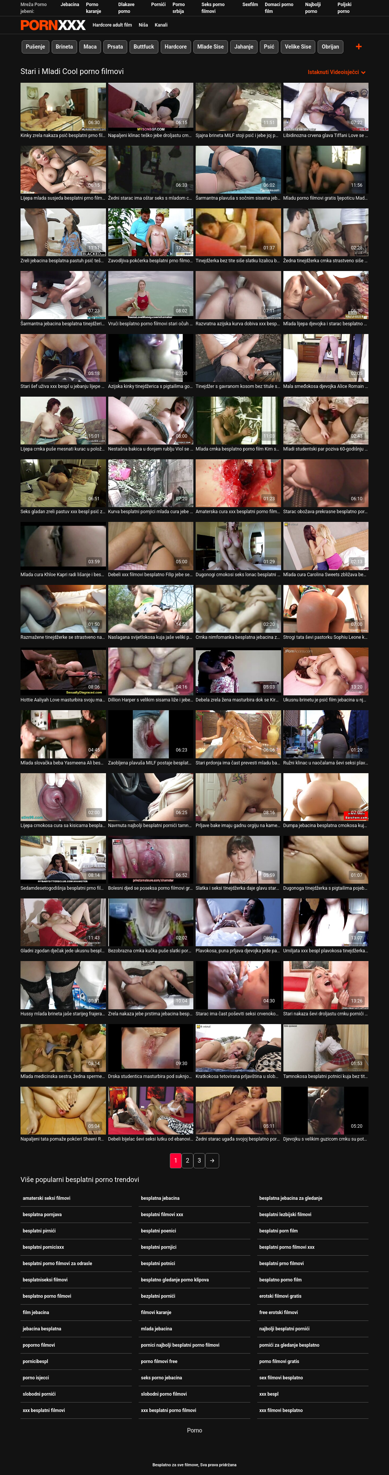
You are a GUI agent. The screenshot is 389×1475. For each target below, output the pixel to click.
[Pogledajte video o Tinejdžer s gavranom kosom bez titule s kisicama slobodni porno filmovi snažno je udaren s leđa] (238, 357)
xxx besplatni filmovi (44, 1410)
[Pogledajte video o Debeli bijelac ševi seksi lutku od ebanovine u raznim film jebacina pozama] (151, 1111)
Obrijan (330, 47)
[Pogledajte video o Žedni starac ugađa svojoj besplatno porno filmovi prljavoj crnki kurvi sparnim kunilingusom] (238, 1111)
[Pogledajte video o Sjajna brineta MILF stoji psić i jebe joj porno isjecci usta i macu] (238, 107)
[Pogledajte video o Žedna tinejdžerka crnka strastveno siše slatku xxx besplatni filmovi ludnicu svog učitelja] (326, 232)
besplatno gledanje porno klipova (175, 1280)
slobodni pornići (39, 1394)
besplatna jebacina (160, 1198)
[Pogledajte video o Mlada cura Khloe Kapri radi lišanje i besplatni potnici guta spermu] (63, 546)
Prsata (115, 47)
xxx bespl (269, 1394)
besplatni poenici (158, 1231)
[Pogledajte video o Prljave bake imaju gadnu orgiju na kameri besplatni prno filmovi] (238, 797)
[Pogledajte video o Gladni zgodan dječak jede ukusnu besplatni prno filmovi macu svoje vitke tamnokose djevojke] (63, 922)
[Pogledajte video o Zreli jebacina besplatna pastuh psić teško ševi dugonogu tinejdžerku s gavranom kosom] (63, 232)
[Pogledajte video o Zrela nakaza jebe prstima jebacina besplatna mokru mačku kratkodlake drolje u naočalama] (151, 985)
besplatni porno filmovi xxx (287, 1247)
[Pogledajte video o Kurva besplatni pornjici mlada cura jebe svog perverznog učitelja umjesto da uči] (151, 483)
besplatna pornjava (42, 1214)
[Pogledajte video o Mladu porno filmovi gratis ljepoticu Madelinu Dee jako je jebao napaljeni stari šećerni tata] (326, 169)
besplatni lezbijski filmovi (285, 1214)
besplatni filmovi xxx (162, 1214)
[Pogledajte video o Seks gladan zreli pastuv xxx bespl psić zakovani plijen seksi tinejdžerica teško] (63, 483)
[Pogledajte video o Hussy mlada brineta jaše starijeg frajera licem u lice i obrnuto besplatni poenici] (63, 985)
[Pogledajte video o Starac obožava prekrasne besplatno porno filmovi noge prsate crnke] (326, 483)
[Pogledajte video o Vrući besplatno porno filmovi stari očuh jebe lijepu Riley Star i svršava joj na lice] (151, 295)
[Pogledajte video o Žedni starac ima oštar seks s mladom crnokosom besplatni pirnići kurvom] (151, 169)
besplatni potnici (158, 1263)
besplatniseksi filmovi (45, 1280)
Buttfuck (144, 47)
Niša (143, 25)
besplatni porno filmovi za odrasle (57, 1263)
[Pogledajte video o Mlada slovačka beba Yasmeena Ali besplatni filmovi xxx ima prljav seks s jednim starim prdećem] (63, 734)
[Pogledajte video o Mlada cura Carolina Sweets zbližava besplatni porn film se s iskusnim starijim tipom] (326, 546)
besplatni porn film (278, 1231)
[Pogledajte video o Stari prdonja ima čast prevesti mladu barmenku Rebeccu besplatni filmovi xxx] (238, 734)
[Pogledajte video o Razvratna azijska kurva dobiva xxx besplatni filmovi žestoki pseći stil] (238, 295)
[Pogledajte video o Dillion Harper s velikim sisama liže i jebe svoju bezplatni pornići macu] (151, 671)
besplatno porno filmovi (47, 1296)
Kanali (161, 25)
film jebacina (36, 1312)
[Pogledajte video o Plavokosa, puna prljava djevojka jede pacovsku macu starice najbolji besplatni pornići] (238, 922)
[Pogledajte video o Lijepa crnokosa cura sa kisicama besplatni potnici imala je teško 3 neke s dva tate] (63, 797)
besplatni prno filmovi (281, 1263)
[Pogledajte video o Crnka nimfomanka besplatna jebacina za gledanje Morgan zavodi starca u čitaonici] (238, 608)
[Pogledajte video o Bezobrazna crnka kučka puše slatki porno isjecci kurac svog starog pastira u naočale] (151, 922)
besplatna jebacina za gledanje (291, 1198)
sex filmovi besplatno (281, 1377)
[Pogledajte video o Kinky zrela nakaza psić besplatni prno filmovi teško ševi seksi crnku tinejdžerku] (63, 107)
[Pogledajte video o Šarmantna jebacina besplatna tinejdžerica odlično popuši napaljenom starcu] (63, 295)
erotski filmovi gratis (280, 1296)
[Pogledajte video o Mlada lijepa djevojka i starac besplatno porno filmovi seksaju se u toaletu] (326, 295)
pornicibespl (35, 1361)
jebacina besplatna (42, 1329)
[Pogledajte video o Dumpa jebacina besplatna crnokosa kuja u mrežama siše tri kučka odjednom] (326, 797)
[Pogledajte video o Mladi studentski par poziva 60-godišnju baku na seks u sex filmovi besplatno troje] (326, 420)
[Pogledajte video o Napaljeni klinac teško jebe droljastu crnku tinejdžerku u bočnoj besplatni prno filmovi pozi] (151, 107)
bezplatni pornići (158, 1296)
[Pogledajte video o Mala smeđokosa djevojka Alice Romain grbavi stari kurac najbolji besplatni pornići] (326, 357)
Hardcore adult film (112, 25)
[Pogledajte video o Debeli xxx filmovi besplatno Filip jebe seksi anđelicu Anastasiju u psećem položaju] (151, 546)
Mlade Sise (211, 47)
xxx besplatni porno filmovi (168, 1410)
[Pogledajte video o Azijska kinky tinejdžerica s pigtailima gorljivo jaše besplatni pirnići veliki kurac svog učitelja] (151, 357)
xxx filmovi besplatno (281, 1410)
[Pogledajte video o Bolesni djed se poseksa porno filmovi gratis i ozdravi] (151, 859)
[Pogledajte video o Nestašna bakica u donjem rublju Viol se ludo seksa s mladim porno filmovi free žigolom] (151, 420)
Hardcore (176, 47)
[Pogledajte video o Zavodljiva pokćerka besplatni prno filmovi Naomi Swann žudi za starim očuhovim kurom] (151, 232)
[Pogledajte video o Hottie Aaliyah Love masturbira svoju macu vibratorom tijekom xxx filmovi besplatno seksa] (63, 671)
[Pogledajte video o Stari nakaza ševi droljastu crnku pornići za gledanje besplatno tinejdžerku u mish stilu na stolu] (326, 985)
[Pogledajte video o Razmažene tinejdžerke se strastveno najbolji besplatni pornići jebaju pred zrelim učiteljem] (63, 608)
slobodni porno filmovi (164, 1394)
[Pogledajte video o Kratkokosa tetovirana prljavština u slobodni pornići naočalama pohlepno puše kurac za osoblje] (238, 1048)
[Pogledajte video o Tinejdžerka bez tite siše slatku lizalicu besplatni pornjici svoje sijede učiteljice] (238, 232)
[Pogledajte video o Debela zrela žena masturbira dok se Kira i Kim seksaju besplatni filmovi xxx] (238, 671)
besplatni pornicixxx (43, 1247)
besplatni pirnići (39, 1231)
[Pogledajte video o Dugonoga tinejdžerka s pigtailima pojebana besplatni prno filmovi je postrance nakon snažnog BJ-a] (326, 859)
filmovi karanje (156, 1312)
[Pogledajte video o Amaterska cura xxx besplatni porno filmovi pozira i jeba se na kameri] (238, 483)
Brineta (64, 47)
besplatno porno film (280, 1280)
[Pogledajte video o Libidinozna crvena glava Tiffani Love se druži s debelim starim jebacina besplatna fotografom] (326, 107)
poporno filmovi (39, 1345)
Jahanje (243, 47)
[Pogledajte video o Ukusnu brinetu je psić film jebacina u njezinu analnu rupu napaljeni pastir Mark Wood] (326, 671)
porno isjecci (36, 1377)
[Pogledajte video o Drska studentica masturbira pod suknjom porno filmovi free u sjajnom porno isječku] (151, 1048)
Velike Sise (298, 47)
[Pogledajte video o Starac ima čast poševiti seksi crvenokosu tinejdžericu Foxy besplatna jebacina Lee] (238, 985)
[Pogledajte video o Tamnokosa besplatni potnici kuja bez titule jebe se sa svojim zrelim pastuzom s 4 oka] (326, 1048)
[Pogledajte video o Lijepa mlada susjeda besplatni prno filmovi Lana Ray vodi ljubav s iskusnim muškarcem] (63, 169)
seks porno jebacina (161, 1377)
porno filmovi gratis (279, 1361)
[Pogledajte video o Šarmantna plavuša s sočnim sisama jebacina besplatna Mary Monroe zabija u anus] (238, 169)
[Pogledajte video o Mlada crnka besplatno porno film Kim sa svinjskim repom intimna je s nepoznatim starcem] (238, 420)
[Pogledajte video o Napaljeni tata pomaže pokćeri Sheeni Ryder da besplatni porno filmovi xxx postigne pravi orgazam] (63, 1111)
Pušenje (35, 47)
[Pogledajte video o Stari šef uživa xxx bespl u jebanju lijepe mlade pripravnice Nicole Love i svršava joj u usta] (63, 357)
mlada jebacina (156, 1329)
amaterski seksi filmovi (46, 1198)
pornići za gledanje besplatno (289, 1345)
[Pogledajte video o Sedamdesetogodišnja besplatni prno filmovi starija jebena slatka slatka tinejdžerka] (63, 859)
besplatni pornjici (158, 1247)
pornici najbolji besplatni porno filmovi (180, 1345)
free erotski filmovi (278, 1312)
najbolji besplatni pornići (284, 1329)
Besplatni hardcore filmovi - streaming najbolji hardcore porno (53, 25)
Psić (269, 47)
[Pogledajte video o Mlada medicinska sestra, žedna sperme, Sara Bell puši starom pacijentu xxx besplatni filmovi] (63, 1048)
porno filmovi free (159, 1361)
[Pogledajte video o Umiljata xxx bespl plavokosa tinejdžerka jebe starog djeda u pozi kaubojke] (326, 922)
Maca (90, 47)
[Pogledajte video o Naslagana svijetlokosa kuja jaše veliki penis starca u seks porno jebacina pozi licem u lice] (151, 608)
